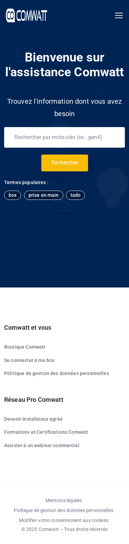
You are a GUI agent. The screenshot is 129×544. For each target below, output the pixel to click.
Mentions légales (63, 500)
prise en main (44, 195)
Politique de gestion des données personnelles (56, 373)
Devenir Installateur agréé (33, 419)
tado (76, 195)
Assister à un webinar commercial (41, 445)
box (13, 195)
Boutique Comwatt (24, 347)
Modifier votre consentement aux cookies (63, 520)
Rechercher (64, 162)
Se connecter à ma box (29, 360)
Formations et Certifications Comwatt (46, 432)
